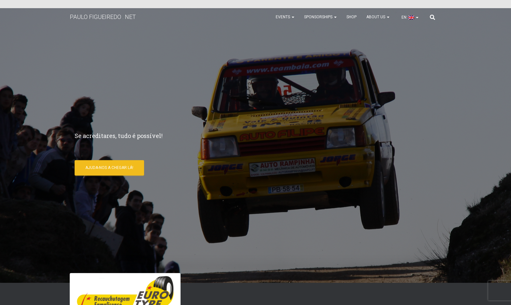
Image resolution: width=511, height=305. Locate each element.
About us (377, 17)
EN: (409, 17)
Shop (351, 17)
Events (285, 17)
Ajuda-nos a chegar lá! (109, 167)
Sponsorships (320, 17)
